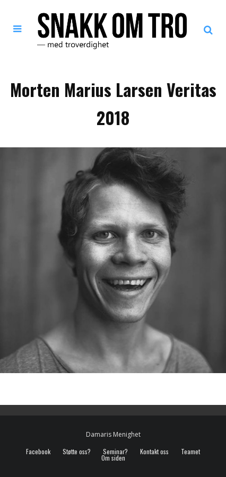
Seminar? (115, 451)
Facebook (38, 451)
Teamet (190, 451)
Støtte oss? (77, 451)
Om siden (113, 458)
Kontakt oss (154, 451)
